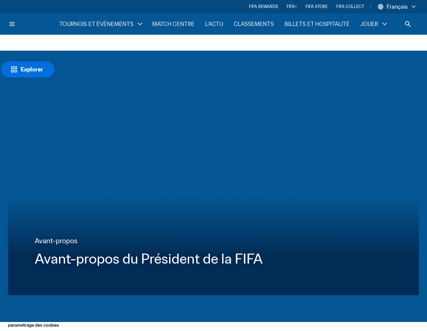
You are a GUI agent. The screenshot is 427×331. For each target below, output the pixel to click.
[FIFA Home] (33, 24)
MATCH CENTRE (173, 24)
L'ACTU (214, 24)
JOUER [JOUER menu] (374, 24)
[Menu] (12, 24)
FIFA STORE (317, 6)
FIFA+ (292, 6)
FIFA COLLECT (350, 6)
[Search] (408, 24)
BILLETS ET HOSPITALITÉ (317, 24)
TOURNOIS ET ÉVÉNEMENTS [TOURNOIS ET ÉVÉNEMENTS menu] (101, 24)
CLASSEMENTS (254, 24)
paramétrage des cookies (33, 325)
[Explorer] (27, 69)
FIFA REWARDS (263, 6)
